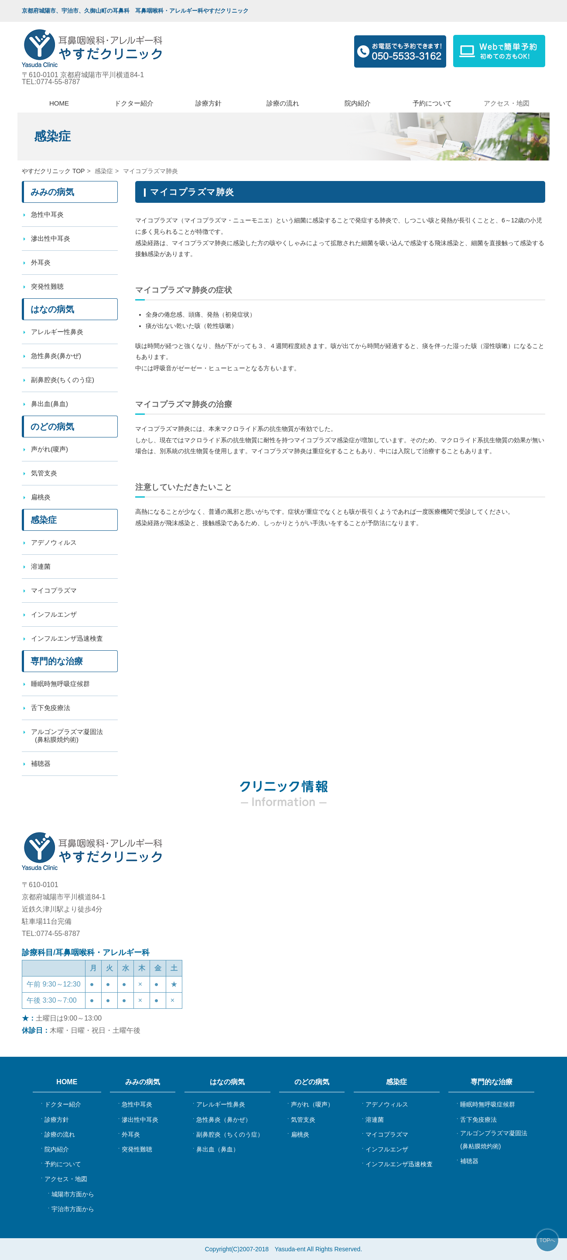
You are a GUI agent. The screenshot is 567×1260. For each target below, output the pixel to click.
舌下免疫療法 (50, 707)
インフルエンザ (54, 614)
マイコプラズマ (54, 590)
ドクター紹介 (134, 103)
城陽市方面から (72, 1194)
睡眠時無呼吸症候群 (60, 683)
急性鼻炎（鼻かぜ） (223, 1119)
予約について (432, 103)
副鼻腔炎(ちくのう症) (62, 379)
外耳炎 (41, 262)
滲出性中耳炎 (50, 238)
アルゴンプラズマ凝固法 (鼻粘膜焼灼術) (65, 735)
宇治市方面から (72, 1208)
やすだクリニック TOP (53, 170)
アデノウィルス (54, 542)
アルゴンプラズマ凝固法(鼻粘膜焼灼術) (493, 1140)
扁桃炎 (41, 497)
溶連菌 (41, 566)
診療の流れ (282, 103)
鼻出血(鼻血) (49, 403)
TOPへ (547, 1240)
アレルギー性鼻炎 (57, 331)
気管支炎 (44, 473)
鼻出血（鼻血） (217, 1149)
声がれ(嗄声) (49, 449)
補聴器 (469, 1161)
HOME (59, 103)
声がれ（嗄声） (312, 1104)
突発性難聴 (47, 286)
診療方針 (208, 103)
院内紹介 (358, 103)
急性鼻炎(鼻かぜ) (56, 355)
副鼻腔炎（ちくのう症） (229, 1134)
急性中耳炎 (47, 214)
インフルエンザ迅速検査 (67, 638)
